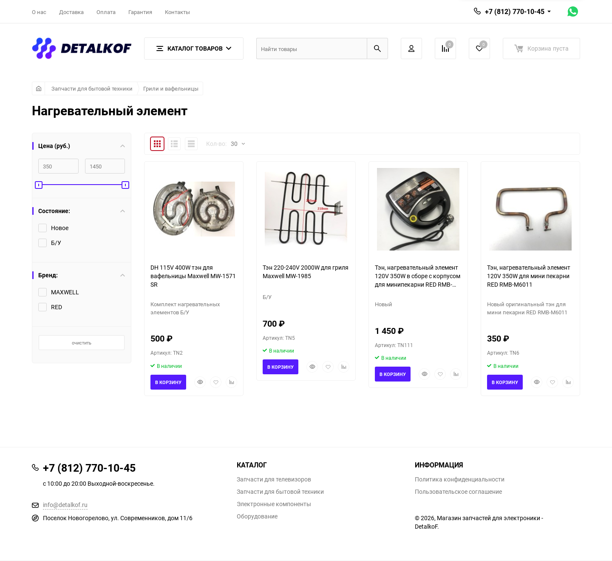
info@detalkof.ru (65, 505)
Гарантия (140, 12)
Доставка (71, 12)
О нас (39, 12)
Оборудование (257, 516)
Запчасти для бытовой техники (92, 88)
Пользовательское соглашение (458, 492)
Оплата (106, 12)
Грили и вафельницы (170, 88)
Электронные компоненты (274, 504)
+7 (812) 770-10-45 (514, 11)
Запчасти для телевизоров (274, 479)
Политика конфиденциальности (459, 479)
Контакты (177, 12)
